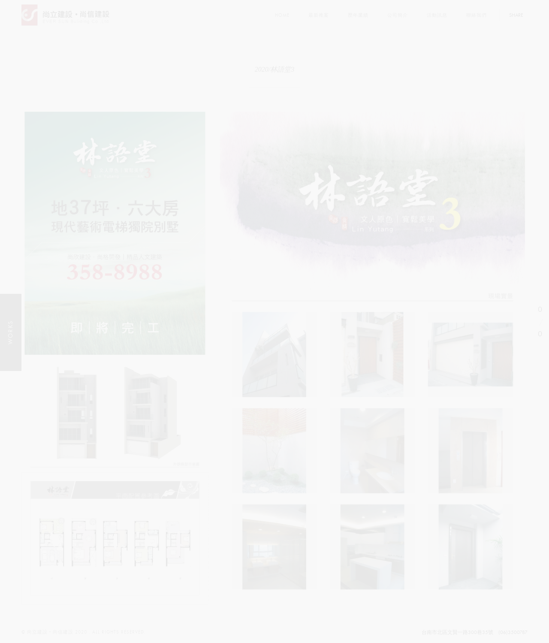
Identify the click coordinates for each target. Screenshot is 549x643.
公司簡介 (397, 15)
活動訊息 (437, 15)
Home (282, 15)
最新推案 (318, 15)
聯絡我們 (476, 15)
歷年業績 (358, 15)
